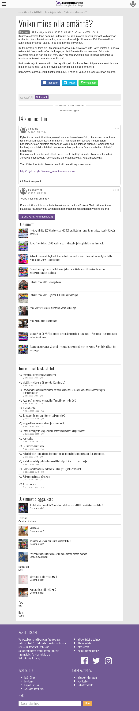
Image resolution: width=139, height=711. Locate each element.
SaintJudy (33, 128)
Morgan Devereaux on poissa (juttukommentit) (44, 423)
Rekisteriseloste (85, 685)
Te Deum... (23, 518)
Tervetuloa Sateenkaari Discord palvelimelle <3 (44, 415)
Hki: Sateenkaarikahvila (33, 446)
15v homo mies (30, 408)
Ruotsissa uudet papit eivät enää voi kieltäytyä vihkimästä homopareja (55, 461)
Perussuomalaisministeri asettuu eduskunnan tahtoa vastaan (58, 554)
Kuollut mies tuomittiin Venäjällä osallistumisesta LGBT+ (66, 505)
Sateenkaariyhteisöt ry (88, 651)
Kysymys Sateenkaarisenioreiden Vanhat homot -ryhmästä (49, 400)
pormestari (24, 567)
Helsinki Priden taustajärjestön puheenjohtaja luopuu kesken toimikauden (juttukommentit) (64, 454)
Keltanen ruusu (30, 484)
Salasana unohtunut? (34, 689)
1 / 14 (116, 128)
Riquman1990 (35, 190)
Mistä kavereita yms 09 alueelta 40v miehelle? (44, 382)
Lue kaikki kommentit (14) (37, 216)
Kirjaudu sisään (31, 685)
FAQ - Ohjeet (30, 677)
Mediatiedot (83, 647)
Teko (21, 602)
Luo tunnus (29, 681)
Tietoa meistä (84, 643)
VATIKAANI (34, 528)
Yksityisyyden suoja (87, 677)
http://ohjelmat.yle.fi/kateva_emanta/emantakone (47, 171)
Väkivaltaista (43, 576)
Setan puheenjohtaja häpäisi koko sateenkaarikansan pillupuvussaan (54, 431)
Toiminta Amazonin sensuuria (50, 541)
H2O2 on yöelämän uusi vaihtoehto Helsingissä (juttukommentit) (52, 469)
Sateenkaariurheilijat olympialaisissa (39, 375)
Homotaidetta (43, 589)
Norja (21, 612)
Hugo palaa (28, 438)
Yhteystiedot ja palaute (89, 639)
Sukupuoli (41, 97)
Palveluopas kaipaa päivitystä (36, 477)
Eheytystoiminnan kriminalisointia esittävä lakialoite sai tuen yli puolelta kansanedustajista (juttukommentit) (64, 391)
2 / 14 (116, 189)
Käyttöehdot (83, 681)
